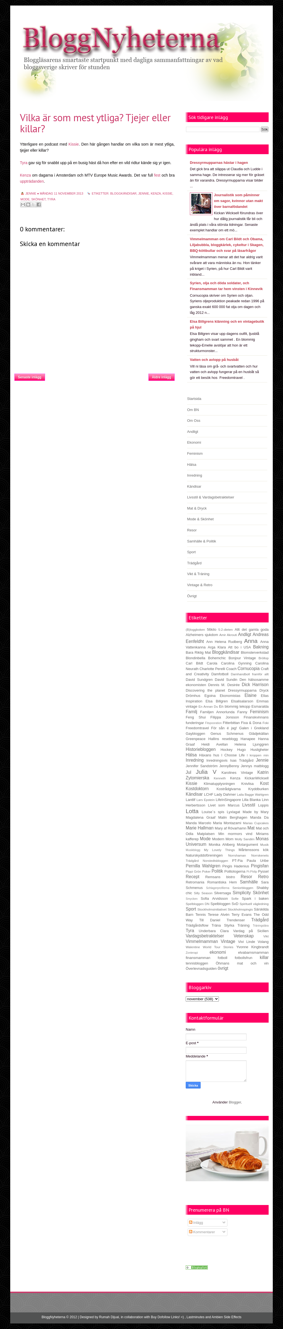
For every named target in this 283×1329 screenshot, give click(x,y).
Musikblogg (193, 850)
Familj (191, 711)
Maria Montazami (227, 823)
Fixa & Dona (251, 723)
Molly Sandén (245, 839)
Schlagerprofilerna (217, 888)
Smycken (192, 898)
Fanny (242, 712)
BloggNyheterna (53, 1317)
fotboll (222, 958)
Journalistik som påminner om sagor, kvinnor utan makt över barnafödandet (238, 201)
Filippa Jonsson (224, 717)
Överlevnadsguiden (201, 968)
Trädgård (194, 563)
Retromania (195, 882)
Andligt (192, 432)
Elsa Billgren (217, 701)
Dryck (264, 690)
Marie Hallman (200, 828)
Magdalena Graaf (200, 817)
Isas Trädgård (241, 760)
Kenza (25, 175)
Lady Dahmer (225, 794)
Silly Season (203, 893)
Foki (266, 723)
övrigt (223, 968)
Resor (192, 530)
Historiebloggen (201, 749)
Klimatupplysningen (219, 784)
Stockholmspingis (240, 909)
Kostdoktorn (197, 788)
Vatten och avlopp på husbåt (214, 360)
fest (157, 175)
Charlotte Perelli (212, 669)
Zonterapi (192, 952)
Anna (251, 641)
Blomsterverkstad (255, 652)
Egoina (210, 696)
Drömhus (193, 696)
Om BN (193, 410)
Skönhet (38, 199)
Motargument (247, 844)
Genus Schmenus (227, 733)
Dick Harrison (255, 684)
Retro (263, 876)
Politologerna (234, 871)
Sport (191, 552)
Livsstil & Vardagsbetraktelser (210, 497)
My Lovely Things (219, 850)
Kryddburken (258, 789)
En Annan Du (208, 706)
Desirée (233, 685)
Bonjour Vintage (242, 658)
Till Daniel (209, 920)
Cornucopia (249, 668)
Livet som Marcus (224, 805)
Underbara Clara (214, 931)
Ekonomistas (230, 696)
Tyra (23, 163)
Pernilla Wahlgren (203, 865)
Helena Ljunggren (252, 744)
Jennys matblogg (255, 766)
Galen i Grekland (254, 728)
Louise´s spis (213, 812)
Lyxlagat (233, 812)
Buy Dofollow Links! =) (167, 1317)
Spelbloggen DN (197, 904)
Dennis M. (216, 685)
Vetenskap (244, 936)
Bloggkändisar (123, 193)
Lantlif (190, 800)
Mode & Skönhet (200, 519)
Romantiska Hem (222, 882)
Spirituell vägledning (254, 904)
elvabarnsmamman (253, 952)
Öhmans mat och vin (242, 963)
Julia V (206, 772)
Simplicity (242, 892)
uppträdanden (32, 181)
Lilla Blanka (251, 800)
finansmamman (198, 958)
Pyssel (263, 871)
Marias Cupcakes (256, 823)
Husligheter (259, 750)
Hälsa (191, 464)
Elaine (250, 695)
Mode (25, 199)
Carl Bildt (194, 663)
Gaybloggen (195, 733)
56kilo (211, 629)
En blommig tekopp (234, 706)
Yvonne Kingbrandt (252, 947)
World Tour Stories (218, 947)
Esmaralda (260, 706)
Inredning (194, 475)
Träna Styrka (223, 925)
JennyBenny (229, 766)
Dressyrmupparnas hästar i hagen (219, 163)
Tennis (200, 914)
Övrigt (192, 596)
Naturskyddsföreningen (204, 855)
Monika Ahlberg (222, 844)
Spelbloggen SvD (225, 904)
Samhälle (249, 882)
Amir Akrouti (228, 635)
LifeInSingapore (228, 800)
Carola (212, 663)
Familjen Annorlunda (217, 712)
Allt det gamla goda (252, 629)
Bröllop (264, 658)
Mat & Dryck (197, 508)
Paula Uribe (258, 861)
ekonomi (217, 952)
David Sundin (226, 680)
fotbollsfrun (243, 958)
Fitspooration (213, 723)
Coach (231, 669)
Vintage (228, 941)
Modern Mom (222, 839)
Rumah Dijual (109, 1317)
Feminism (195, 453)
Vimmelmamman (202, 941)
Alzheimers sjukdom (202, 635)
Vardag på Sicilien (251, 931)
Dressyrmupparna (242, 690)
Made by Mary (256, 812)
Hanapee (248, 739)
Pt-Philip (252, 871)
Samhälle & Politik (201, 541)
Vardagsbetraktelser (205, 936)
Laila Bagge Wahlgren (253, 794)
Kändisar (194, 486)
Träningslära (261, 925)
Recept (192, 876)
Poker (206, 871)
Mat (251, 828)
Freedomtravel (197, 728)
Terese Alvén (218, 914)
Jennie (143, 193)
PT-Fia (237, 861)
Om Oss (193, 420)
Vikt (266, 936)
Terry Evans (241, 914)
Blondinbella (195, 658)
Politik (217, 871)
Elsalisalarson (242, 701)
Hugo (241, 750)
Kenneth (220, 778)
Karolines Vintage (237, 772)
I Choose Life (233, 755)
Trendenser (236, 920)
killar (264, 957)
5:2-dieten (225, 629)
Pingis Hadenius (235, 866)
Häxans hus (209, 755)
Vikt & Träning (198, 574)
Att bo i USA (239, 647)
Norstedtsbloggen (215, 860)
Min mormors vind (235, 834)
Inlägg (196, 1223)
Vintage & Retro (200, 585)
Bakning (261, 647)
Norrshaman (237, 855)
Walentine (193, 947)
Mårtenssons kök (254, 850)
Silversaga (222, 893)
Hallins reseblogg (223, 739)
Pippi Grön (193, 871)
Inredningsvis (217, 760)
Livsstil (248, 805)
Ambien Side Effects (227, 1317)
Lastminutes (196, 1317)
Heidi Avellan (214, 744)
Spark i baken (255, 898)
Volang (263, 942)
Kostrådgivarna (228, 789)
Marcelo (204, 823)
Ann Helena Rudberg (224, 642)
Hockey (226, 750)
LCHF (208, 794)
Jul (188, 772)
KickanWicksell (257, 778)
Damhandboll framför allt (250, 674)
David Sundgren (199, 680)
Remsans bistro (220, 877)
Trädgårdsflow (197, 925)
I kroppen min (258, 755)
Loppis (263, 805)
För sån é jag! (224, 728)
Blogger (235, 1102)
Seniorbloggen (242, 888)
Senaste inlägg (29, 377)
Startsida (96, 376)
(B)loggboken (195, 629)
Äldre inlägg (161, 377)
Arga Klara (217, 647)
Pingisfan (260, 865)
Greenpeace (196, 739)
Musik (264, 844)
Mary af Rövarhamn (230, 828)
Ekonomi (194, 442)
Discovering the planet (205, 690)
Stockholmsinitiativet (212, 909)
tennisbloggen (197, 963)
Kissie (74, 144)
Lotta (192, 811)
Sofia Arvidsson (214, 898)
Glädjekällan (259, 733)
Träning (243, 925)
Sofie (235, 898)
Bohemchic (217, 658)
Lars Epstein (205, 799)
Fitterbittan (231, 723)
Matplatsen (206, 834)
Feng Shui (196, 717)
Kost (264, 783)
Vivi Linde (246, 942)
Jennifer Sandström (202, 766)
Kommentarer (202, 1232)
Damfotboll (220, 674)
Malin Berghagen (232, 817)
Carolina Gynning (236, 663)
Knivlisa (247, 784)
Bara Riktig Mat (198, 652)
